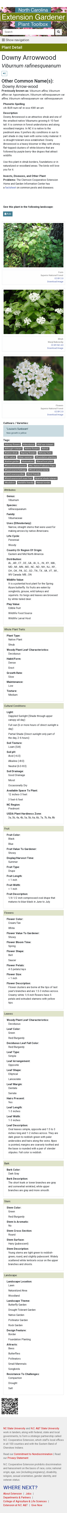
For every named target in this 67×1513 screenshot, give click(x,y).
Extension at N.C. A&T (15, 1505)
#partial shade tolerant (46, 478)
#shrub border (43, 482)
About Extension (12, 1493)
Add (8, 214)
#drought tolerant (13, 448)
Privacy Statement (17, 1457)
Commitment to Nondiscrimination (33, 1454)
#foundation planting (46, 457)
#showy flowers (12, 444)
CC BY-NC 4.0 (57, 345)
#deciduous (28, 444)
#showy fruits (45, 453)
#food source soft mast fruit (18, 478)
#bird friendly (33, 474)
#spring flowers (28, 453)
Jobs (28, 1493)
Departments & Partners (17, 1497)
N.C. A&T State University (45, 1428)
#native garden (12, 461)
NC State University (14, 1428)
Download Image (55, 281)
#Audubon (10, 482)
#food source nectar (39, 470)
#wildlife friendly (26, 482)
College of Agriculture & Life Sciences (25, 1501)
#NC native (10, 457)
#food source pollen (14, 474)
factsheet (10, 187)
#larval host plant (45, 461)
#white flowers (32, 448)
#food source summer (15, 465)
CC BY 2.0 (58, 278)
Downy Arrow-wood (20, 86)
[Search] (28, 32)
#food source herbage (15, 470)
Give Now (36, 1505)
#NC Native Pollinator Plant (42, 465)
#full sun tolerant (45, 444)
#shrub (45, 448)
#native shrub (11, 453)
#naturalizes (28, 461)
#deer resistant (25, 457)
